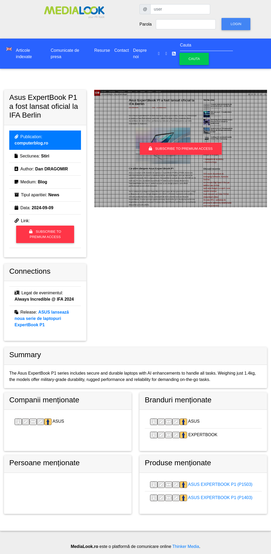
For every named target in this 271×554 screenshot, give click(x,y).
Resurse (102, 50)
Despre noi (140, 53)
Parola (145, 24)
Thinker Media (185, 546)
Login (236, 24)
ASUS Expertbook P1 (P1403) (219, 497)
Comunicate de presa (65, 53)
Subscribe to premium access (45, 234)
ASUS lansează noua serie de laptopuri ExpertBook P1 (42, 318)
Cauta (194, 59)
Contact (121, 50)
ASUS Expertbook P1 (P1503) (219, 484)
